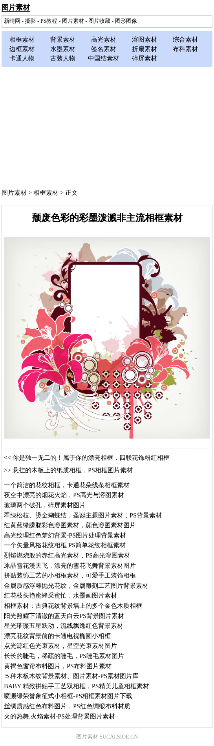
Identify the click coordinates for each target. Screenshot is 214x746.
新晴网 (12, 21)
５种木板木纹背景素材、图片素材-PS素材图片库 (71, 676)
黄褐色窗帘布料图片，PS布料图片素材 (58, 666)
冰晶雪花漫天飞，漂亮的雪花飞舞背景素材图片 (70, 565)
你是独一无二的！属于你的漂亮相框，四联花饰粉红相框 (91, 457)
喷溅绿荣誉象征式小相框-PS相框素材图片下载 (68, 696)
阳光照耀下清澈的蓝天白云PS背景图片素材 (64, 616)
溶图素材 (144, 39)
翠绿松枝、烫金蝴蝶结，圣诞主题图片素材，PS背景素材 (83, 515)
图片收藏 (99, 21)
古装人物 (62, 58)
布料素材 (185, 49)
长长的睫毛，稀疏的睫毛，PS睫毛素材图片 (64, 656)
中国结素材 (103, 58)
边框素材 (22, 49)
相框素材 (22, 39)
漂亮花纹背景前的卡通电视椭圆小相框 (57, 636)
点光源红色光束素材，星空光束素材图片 (60, 645)
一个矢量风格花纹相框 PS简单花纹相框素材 (65, 545)
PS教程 (48, 21)
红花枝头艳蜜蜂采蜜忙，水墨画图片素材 (60, 595)
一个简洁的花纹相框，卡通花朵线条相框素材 (67, 485)
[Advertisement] (107, 126)
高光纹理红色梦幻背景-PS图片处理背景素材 (65, 535)
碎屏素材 (144, 58)
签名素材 (103, 49)
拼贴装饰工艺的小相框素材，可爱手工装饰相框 (70, 575)
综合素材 (185, 39)
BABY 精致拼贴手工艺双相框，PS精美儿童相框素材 (76, 686)
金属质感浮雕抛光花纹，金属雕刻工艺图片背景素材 (76, 585)
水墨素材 (62, 49)
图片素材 (16, 7)
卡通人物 (22, 58)
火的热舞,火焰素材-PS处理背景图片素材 (59, 716)
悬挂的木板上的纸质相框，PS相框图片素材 (73, 470)
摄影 (30, 21)
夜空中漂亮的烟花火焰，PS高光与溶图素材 (64, 495)
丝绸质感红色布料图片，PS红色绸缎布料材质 (67, 706)
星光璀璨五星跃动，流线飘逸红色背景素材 (63, 625)
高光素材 (103, 39)
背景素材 (62, 39)
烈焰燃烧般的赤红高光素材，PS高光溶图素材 (67, 555)
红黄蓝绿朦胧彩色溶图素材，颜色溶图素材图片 (70, 525)
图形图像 (126, 21)
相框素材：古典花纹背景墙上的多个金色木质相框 (73, 605)
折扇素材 (144, 49)
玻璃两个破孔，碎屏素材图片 (45, 505)
